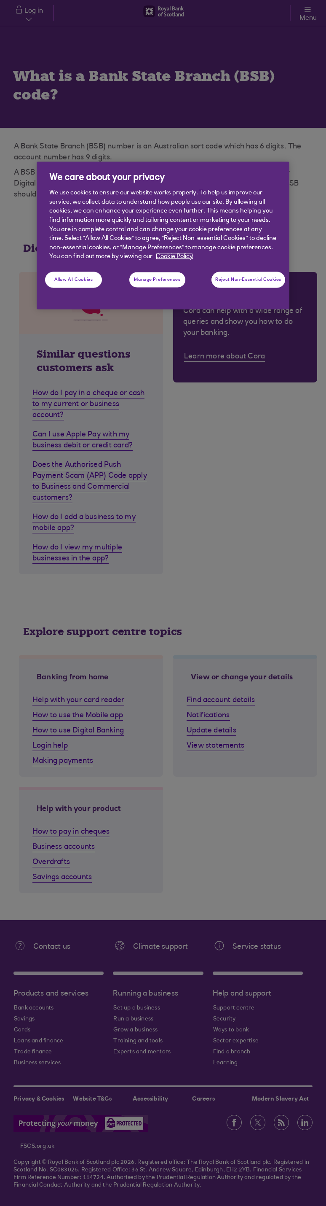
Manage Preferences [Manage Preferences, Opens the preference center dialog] (157, 279)
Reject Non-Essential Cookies (248, 279)
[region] (163, 236)
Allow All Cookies (73, 279)
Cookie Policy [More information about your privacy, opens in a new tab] (174, 256)
